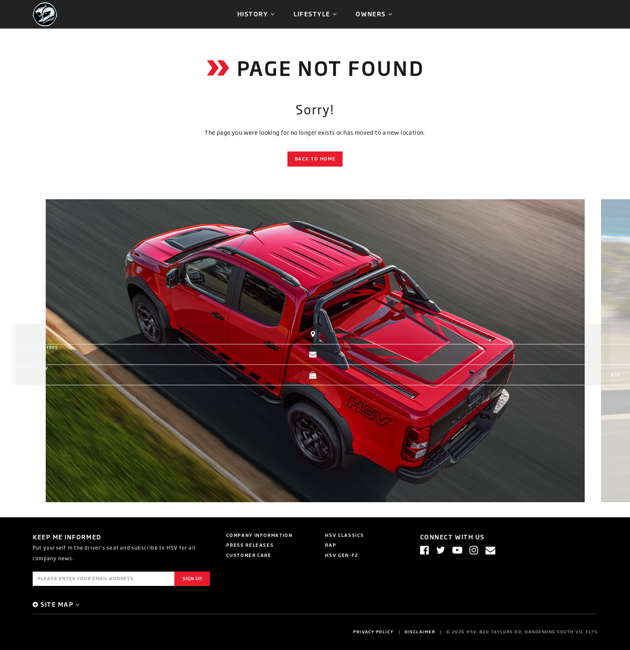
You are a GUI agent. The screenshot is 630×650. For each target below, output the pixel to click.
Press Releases (250, 545)
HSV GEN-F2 (341, 555)
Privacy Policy (373, 631)
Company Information (259, 535)
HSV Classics (344, 535)
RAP (330, 545)
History (252, 14)
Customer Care (248, 555)
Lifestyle (312, 14)
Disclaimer (420, 631)
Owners (370, 14)
